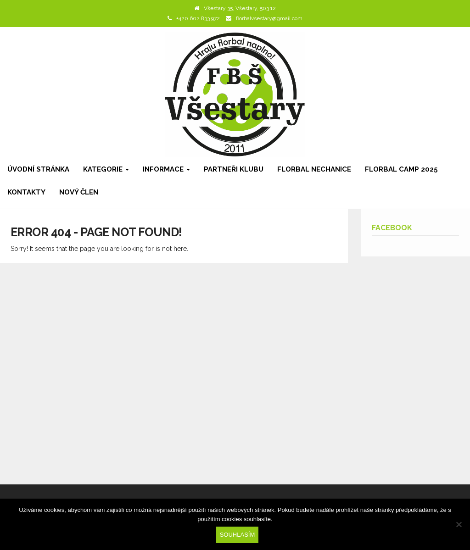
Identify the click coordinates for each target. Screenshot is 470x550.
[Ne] (458, 524)
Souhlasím (237, 534)
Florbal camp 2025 (401, 169)
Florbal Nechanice (314, 169)
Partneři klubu (233, 169)
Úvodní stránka (38, 169)
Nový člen (78, 192)
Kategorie (106, 169)
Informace (166, 169)
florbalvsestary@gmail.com (269, 18)
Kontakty (26, 192)
